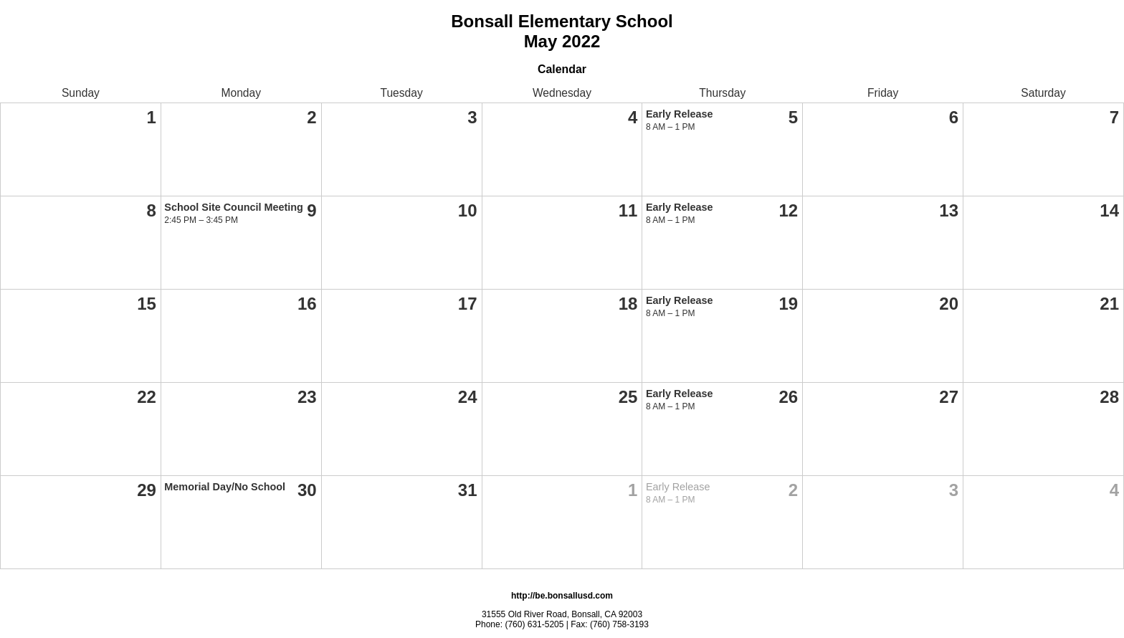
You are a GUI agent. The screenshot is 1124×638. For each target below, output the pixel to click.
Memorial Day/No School (224, 486)
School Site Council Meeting (233, 207)
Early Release (679, 114)
